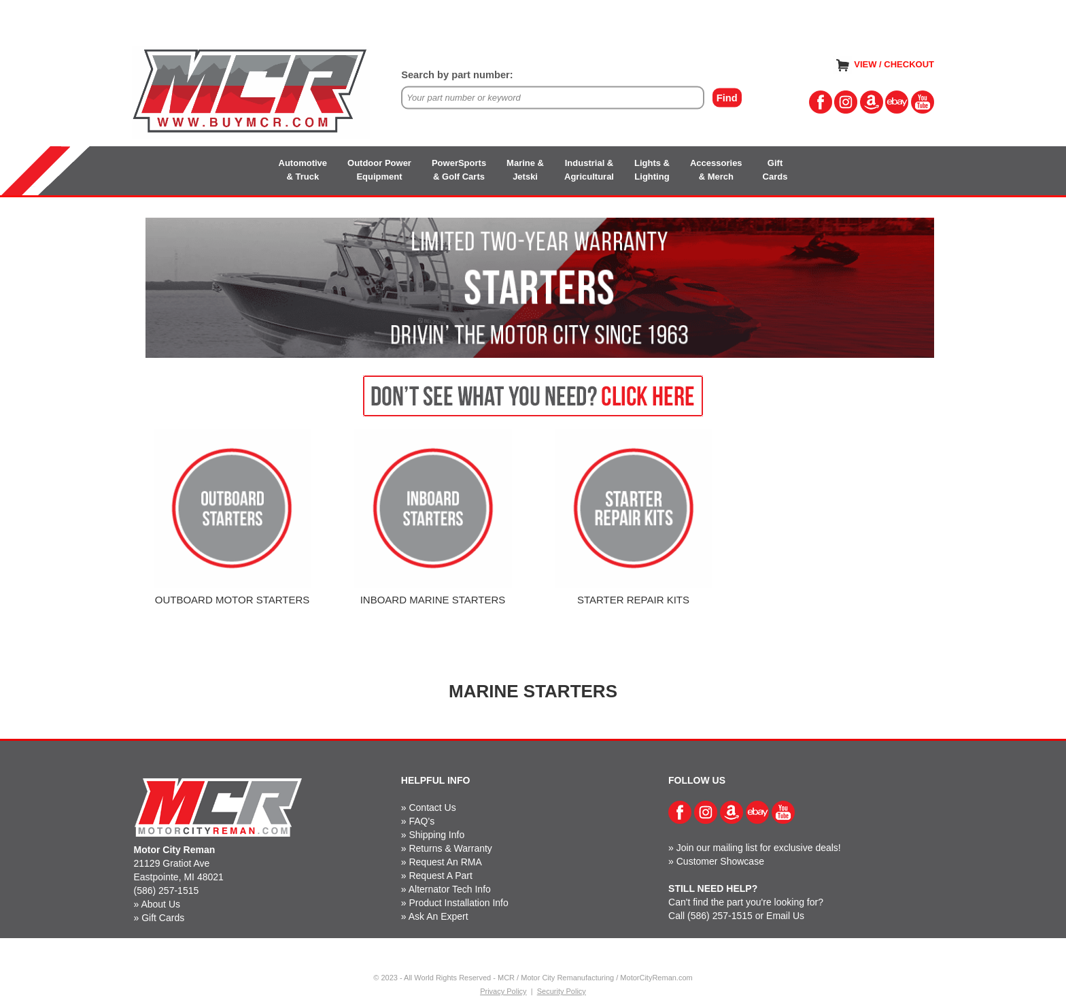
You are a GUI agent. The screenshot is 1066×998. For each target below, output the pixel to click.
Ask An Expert (438, 916)
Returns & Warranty (450, 848)
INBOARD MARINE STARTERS (433, 599)
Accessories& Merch (716, 170)
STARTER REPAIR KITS (633, 599)
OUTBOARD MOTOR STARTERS (232, 599)
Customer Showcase (720, 861)
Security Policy (561, 991)
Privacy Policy (503, 991)
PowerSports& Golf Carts (459, 170)
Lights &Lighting (652, 170)
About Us (160, 904)
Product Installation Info (458, 902)
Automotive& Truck (303, 170)
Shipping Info (436, 834)
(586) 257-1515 (166, 890)
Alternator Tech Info (450, 889)
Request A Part (440, 875)
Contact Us (432, 807)
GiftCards (775, 170)
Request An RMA (445, 861)
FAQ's (421, 821)
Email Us (785, 915)
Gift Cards (162, 917)
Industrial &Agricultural (589, 170)
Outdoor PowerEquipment (379, 170)
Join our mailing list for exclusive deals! (758, 847)
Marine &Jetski (525, 170)
